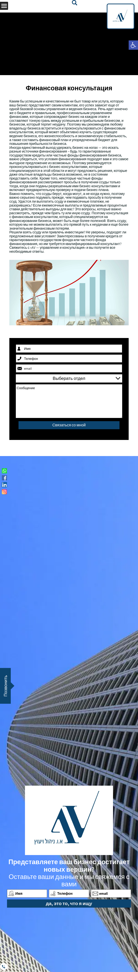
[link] (133, 45)
